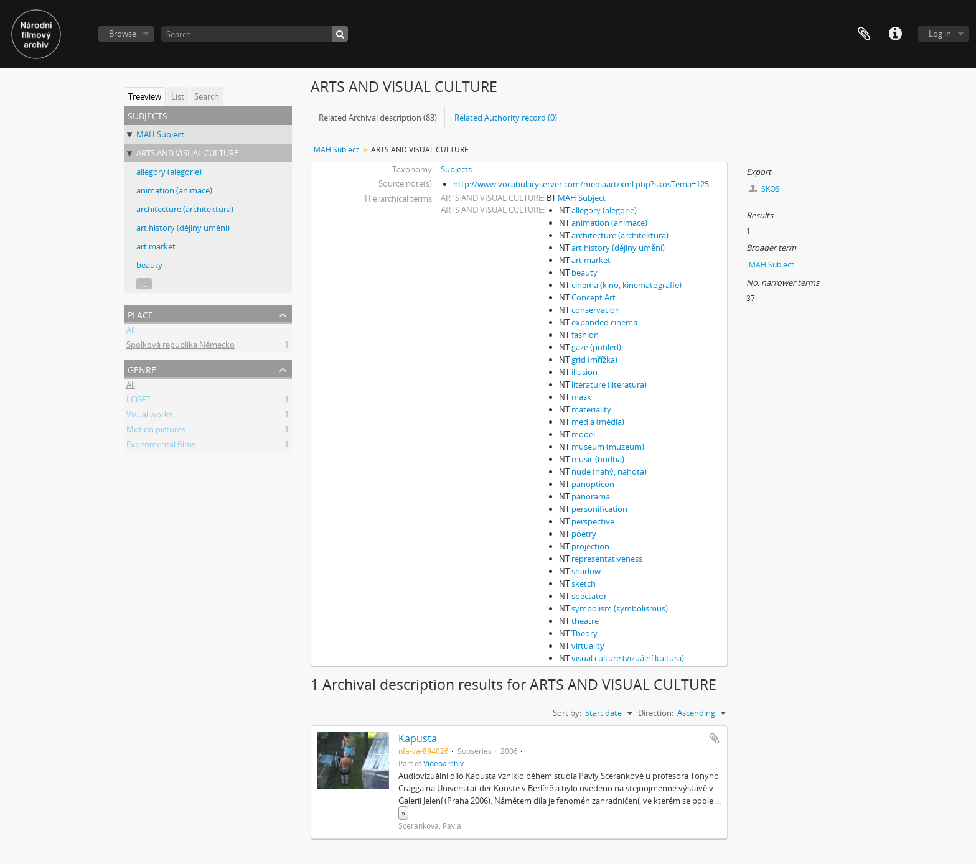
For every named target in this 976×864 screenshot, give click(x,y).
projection (590, 546)
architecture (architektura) (184, 209)
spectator (589, 596)
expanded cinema (604, 322)
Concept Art (593, 297)
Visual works (149, 416)
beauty (149, 265)
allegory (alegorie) (169, 171)
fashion (585, 334)
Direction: (655, 712)
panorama (590, 496)
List (177, 96)
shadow (586, 571)
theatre (585, 620)
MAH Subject (160, 134)
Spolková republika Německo (180, 346)
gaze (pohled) (596, 347)
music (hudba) (597, 459)
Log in (940, 33)
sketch (583, 583)
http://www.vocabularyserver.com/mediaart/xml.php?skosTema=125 (581, 184)
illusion (584, 372)
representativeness (606, 558)
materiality (591, 409)
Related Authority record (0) (505, 117)
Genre (142, 368)
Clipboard (864, 34)
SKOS (764, 188)
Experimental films (160, 446)
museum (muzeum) (607, 446)
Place (140, 313)
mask (581, 396)
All (130, 331)
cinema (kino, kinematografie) (626, 284)
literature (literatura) (609, 384)
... (144, 283)
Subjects (456, 169)
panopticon (592, 484)
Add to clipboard (714, 738)
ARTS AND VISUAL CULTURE (187, 153)
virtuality (587, 645)
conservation (595, 309)
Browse (122, 33)
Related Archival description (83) (378, 117)
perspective (592, 521)
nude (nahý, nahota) (609, 471)
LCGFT (138, 401)
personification (599, 508)
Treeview (144, 96)
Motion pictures (155, 431)
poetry (583, 533)
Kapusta (417, 738)
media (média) (597, 421)
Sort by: (567, 712)
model (583, 434)
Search (206, 96)
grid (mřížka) (594, 359)
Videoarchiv (443, 763)
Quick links (895, 34)
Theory (584, 633)
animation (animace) (174, 190)
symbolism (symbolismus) (619, 608)
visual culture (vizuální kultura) (627, 658)
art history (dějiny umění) (183, 227)
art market (156, 246)
